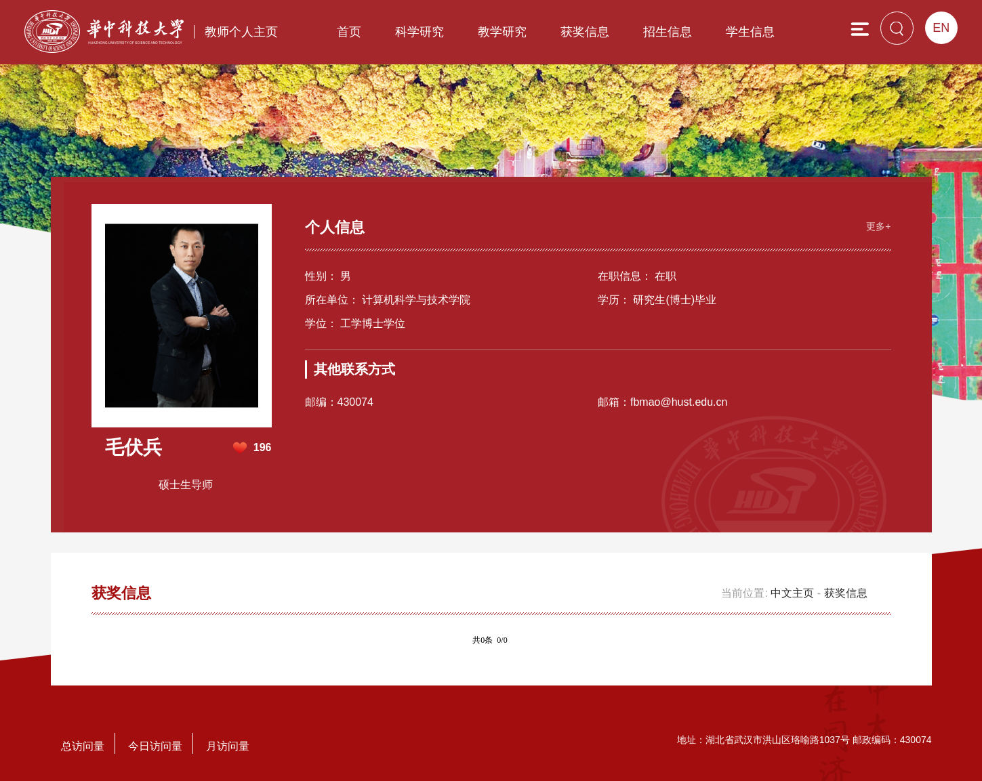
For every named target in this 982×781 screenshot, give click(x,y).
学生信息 (750, 32)
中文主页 (792, 593)
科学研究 (419, 32)
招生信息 (667, 32)
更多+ (878, 226)
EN (941, 28)
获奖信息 (584, 32)
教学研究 (502, 32)
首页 (349, 32)
